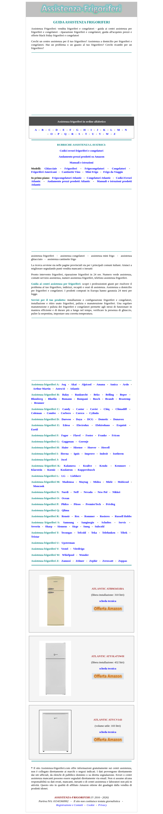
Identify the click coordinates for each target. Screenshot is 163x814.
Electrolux (83, 425)
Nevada (88, 492)
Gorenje (83, 441)
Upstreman (68, 542)
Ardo (126, 384)
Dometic (103, 419)
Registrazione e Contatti (69, 805)
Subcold (99, 526)
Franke (102, 435)
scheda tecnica (107, 601)
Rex (77, 516)
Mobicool (123, 481)
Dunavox (118, 419)
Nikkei (116, 492)
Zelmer (80, 560)
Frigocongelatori (94, 168)
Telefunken (108, 532)
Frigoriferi (71, 168)
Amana (100, 384)
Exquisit (121, 425)
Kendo (103, 465)
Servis (122, 522)
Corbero (66, 413)
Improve (90, 453)
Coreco (80, 413)
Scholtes (106, 522)
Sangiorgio (87, 522)
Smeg (86, 526)
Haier (65, 447)
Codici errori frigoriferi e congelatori (81, 150)
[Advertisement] (81, 84)
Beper (123, 394)
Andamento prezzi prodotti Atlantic (68, 181)
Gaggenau (68, 441)
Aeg (63, 384)
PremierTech (93, 504)
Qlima (65, 510)
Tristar (35, 536)
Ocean (65, 498)
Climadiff (121, 409)
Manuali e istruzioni (81, 162)
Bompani (82, 398)
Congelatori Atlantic (99, 177)
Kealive (87, 465)
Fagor (64, 435)
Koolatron (66, 469)
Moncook (38, 486)
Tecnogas (66, 532)
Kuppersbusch (86, 469)
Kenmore (120, 465)
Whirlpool (68, 554)
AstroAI (60, 388)
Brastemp (124, 398)
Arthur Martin (42, 388)
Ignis (76, 453)
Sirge (75, 526)
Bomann (67, 398)
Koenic (51, 469)
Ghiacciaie (50, 168)
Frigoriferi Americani (44, 171)
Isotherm (118, 453)
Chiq (106, 409)
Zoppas (122, 560)
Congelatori (119, 168)
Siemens (62, 526)
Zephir (93, 560)
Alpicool (86, 384)
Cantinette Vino (71, 171)
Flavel (77, 435)
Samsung (68, 522)
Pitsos (77, 504)
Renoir (66, 516)
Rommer (89, 516)
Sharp (48, 526)
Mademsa (68, 481)
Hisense (78, 447)
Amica (114, 384)
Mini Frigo (91, 171)
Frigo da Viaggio (113, 171)
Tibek (124, 532)
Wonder (84, 554)
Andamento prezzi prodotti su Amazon (81, 156)
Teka (94, 532)
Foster (89, 435)
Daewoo (66, 419)
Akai (74, 384)
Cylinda (94, 413)
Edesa (66, 425)
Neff (76, 492)
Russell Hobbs (123, 516)
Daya (79, 419)
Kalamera (70, 465)
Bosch (96, 398)
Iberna (65, 453)
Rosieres (105, 516)
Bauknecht (81, 394)
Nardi (65, 492)
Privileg (110, 504)
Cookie (91, 805)
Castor (80, 409)
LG (63, 475)
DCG (90, 419)
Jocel (64, 459)
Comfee (51, 413)
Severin (35, 526)
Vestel (64, 548)
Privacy (102, 805)
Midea (97, 481)
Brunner (39, 402)
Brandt (109, 398)
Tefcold (81, 532)
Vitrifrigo (78, 548)
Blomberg (37, 398)
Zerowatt (108, 560)
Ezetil (34, 429)
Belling (109, 394)
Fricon (116, 435)
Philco (65, 504)
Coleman (36, 413)
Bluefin (52, 398)
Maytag (83, 481)
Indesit (104, 453)
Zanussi (65, 560)
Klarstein (36, 469)
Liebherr (75, 475)
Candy (66, 409)
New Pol (102, 492)
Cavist (94, 409)
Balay (65, 394)
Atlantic (75, 388)
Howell (105, 447)
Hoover (92, 447)
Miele (109, 481)
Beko (97, 394)
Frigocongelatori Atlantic (67, 177)
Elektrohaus (103, 425)
